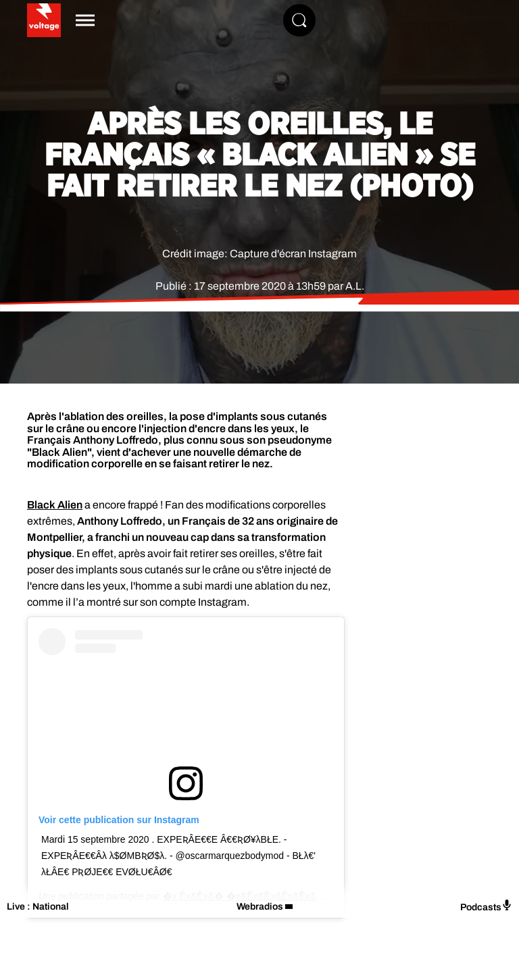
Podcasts (486, 905)
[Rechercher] (299, 20)
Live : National (38, 907)
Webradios (260, 907)
